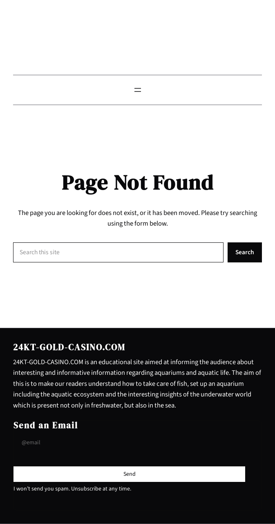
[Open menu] (138, 90)
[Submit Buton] (129, 474)
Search (244, 252)
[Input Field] (129, 443)
